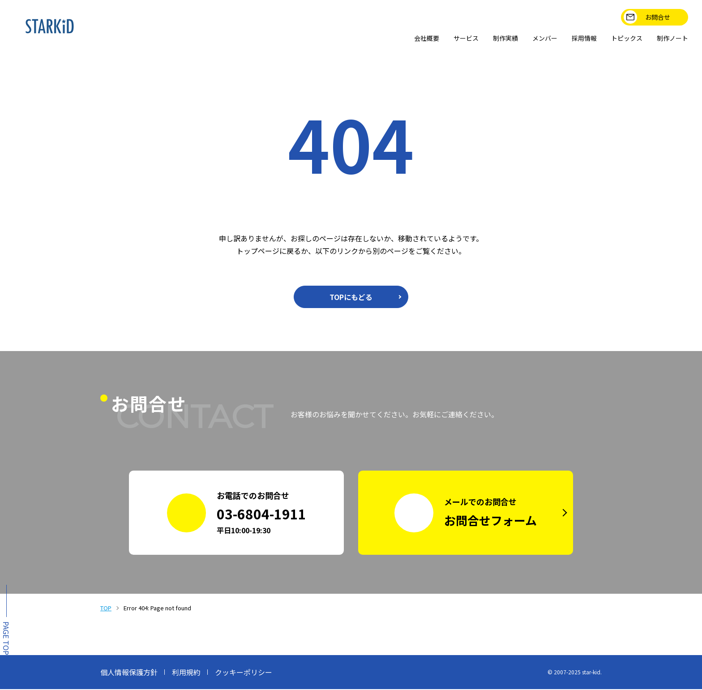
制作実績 (487, 38)
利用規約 (186, 673)
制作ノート (670, 38)
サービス (444, 38)
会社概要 (401, 38)
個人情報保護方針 (129, 673)
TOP (105, 608)
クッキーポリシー (243, 673)
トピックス (620, 38)
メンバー (530, 38)
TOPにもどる (351, 297)
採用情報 (573, 38)
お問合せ (646, 17)
